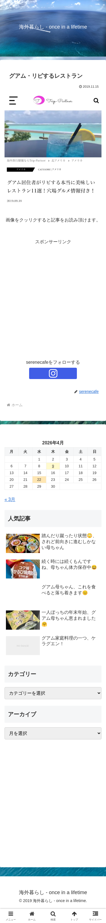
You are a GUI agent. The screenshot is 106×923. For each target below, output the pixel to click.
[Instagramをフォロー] (53, 373)
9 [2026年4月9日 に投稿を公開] (53, 466)
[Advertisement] (53, 299)
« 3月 (10, 499)
